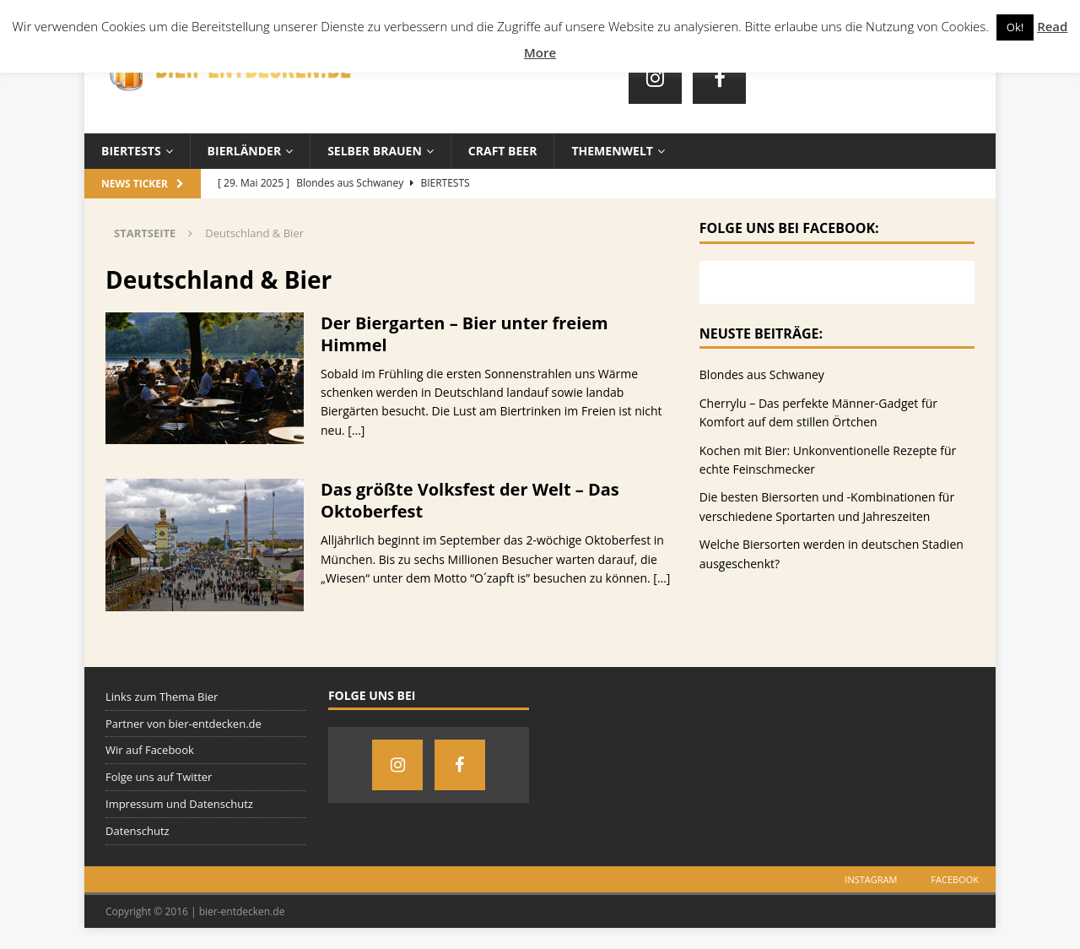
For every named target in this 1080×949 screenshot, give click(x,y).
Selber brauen (374, 151)
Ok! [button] (1015, 27)
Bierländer (245, 151)
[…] (356, 430)
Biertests (131, 151)
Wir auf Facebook (149, 749)
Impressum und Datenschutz (179, 803)
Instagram (871, 879)
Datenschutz (137, 830)
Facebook (955, 879)
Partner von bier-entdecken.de (183, 723)
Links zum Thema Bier (161, 696)
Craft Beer (502, 151)
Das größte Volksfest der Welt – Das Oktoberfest (470, 500)
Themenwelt (611, 151)
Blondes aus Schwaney (761, 374)
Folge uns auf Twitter (158, 776)
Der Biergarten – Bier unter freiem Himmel (464, 334)
